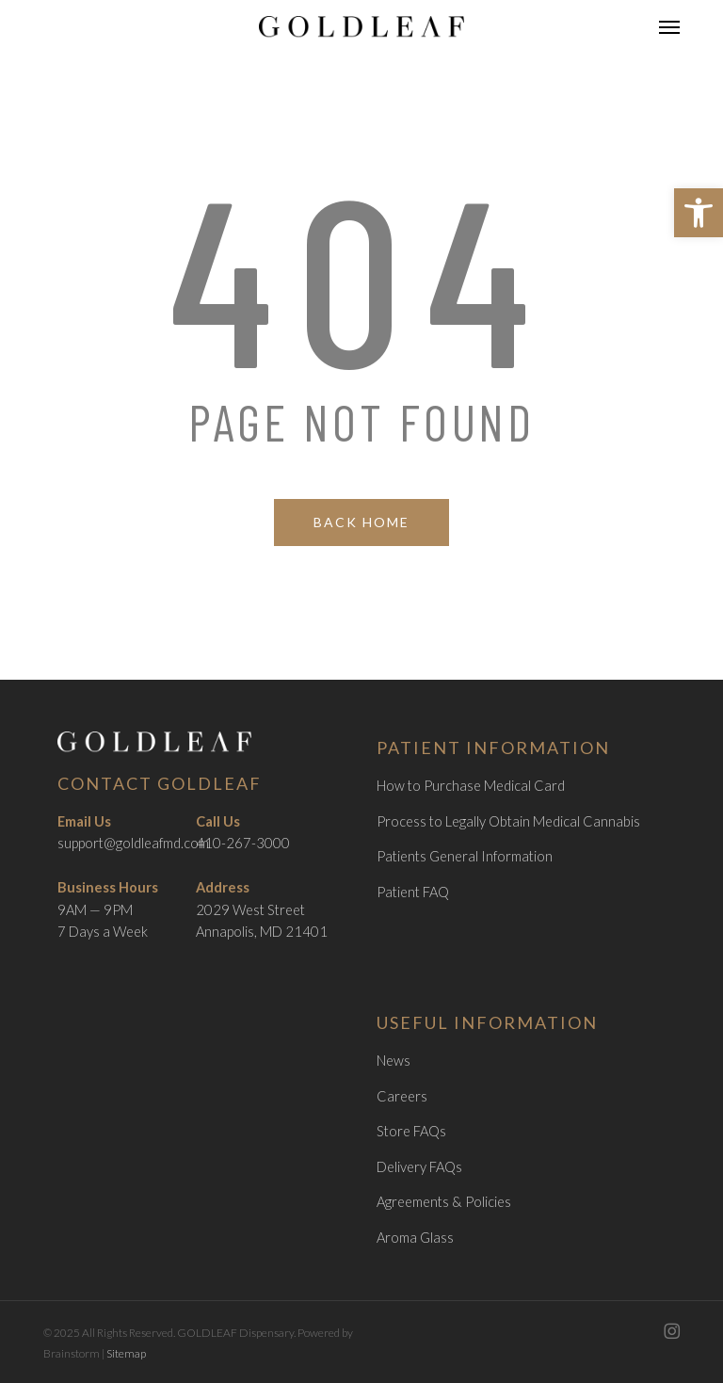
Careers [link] (402, 1096)
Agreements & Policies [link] (444, 1202)
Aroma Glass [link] (415, 1238)
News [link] (393, 1061)
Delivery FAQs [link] (419, 1167)
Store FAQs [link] (411, 1131)
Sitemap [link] (126, 1353)
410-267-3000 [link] (243, 843)
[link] (698, 212)
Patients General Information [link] (465, 856)
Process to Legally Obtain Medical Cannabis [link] (508, 821)
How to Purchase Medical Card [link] (471, 786)
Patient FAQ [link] (413, 892)
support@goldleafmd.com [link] (133, 843)
